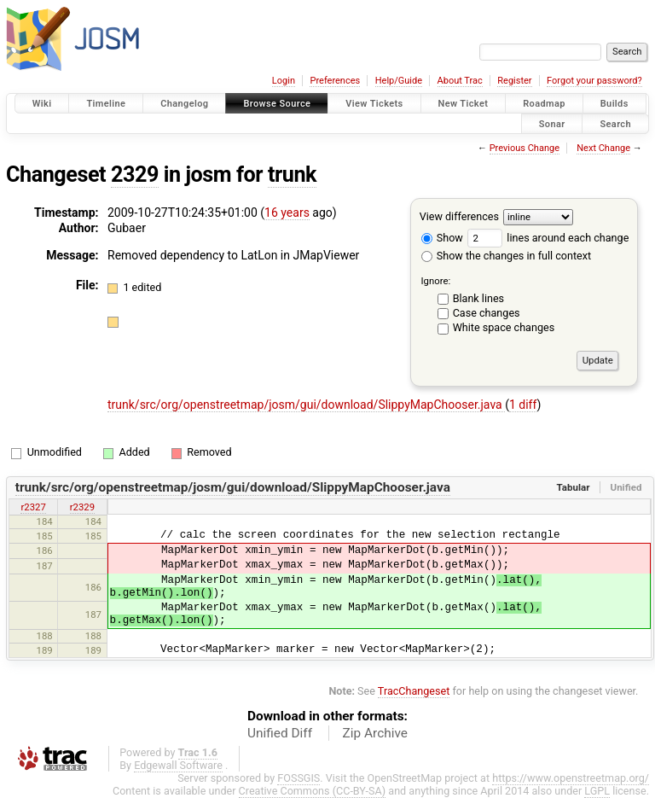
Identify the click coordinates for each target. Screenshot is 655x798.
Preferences (335, 80)
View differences (459, 216)
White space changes (504, 327)
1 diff (523, 404)
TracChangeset (414, 690)
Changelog (184, 103)
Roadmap (544, 103)
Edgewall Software (178, 765)
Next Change (603, 148)
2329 (135, 174)
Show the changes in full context (506, 255)
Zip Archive (375, 733)
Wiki (42, 103)
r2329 (82, 507)
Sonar (552, 123)
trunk (292, 174)
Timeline (105, 103)
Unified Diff (279, 733)
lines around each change (548, 237)
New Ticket (463, 103)
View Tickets (374, 103)
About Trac (460, 80)
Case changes (486, 312)
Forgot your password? (594, 80)
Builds (614, 103)
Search (615, 123)
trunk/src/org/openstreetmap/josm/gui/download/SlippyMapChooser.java (306, 404)
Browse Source (276, 103)
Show (442, 237)
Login (283, 80)
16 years (287, 212)
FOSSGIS (298, 778)
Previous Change (524, 148)
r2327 (32, 507)
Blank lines (478, 298)
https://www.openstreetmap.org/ (570, 778)
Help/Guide (398, 80)
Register (514, 80)
